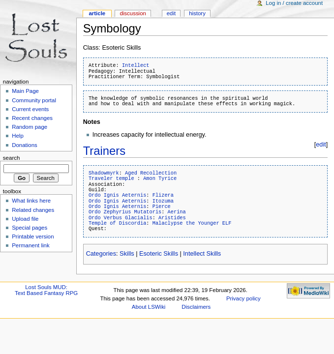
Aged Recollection (151, 173)
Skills (127, 253)
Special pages (29, 228)
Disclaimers (196, 307)
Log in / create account (294, 3)
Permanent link (30, 245)
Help (18, 136)
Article (97, 13)
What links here (31, 201)
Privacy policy (243, 298)
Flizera (163, 195)
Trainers (104, 150)
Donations (24, 145)
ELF (227, 223)
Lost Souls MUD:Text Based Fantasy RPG (46, 290)
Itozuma (163, 201)
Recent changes (32, 118)
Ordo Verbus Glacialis (120, 217)
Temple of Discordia (117, 223)
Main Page (25, 91)
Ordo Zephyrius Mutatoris (125, 211)
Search (11, 158)
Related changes (33, 210)
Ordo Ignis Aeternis (117, 195)
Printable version (33, 236)
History (197, 13)
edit (321, 144)
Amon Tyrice (160, 178)
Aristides (172, 217)
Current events (30, 109)
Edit (171, 13)
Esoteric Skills (158, 253)
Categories (101, 253)
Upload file (25, 219)
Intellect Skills (202, 253)
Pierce (161, 206)
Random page (29, 127)
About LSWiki (149, 307)
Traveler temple (111, 178)
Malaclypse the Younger (185, 223)
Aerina (177, 211)
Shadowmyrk (104, 173)
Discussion (133, 13)
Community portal (34, 100)
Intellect (136, 65)
